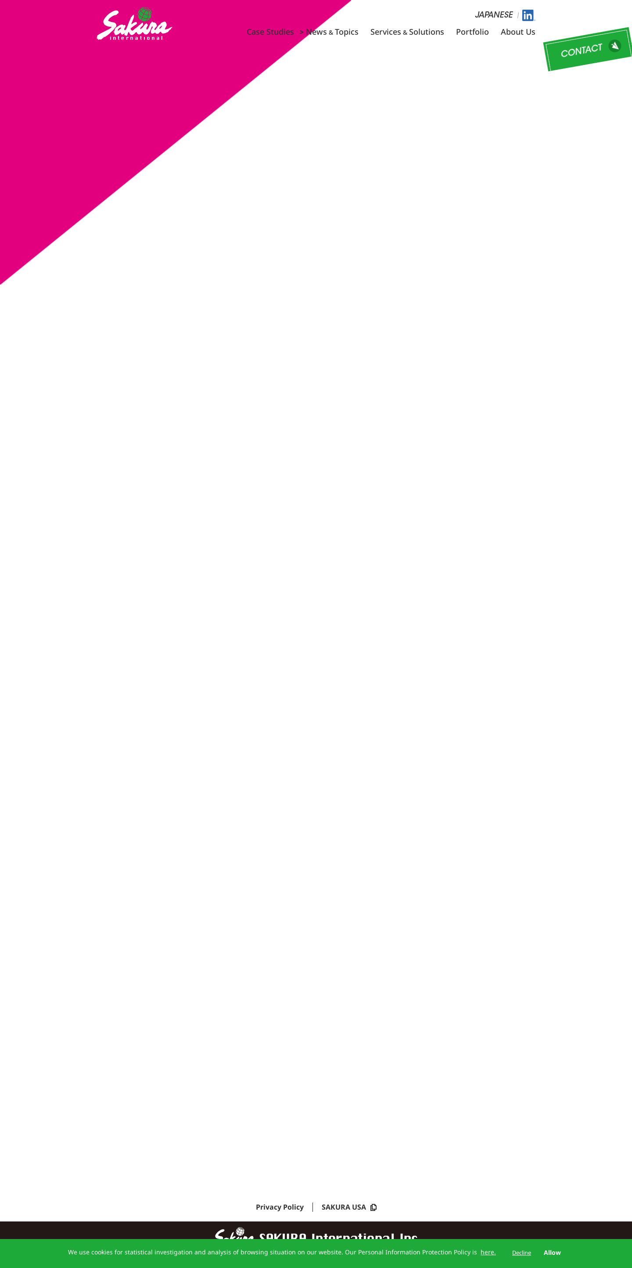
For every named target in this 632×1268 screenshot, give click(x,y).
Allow (552, 1252)
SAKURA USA (349, 1209)
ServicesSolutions (407, 31)
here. (488, 1252)
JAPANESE (494, 16)
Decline (521, 1253)
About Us (518, 31)
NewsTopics (332, 31)
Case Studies (270, 31)
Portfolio (472, 31)
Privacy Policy (280, 1209)
